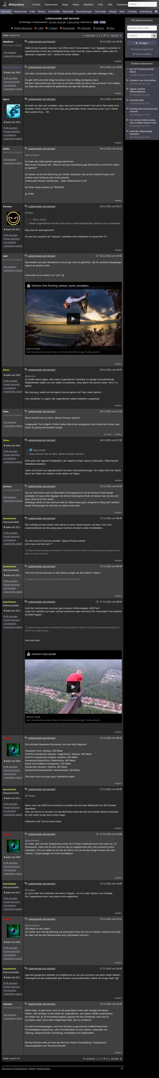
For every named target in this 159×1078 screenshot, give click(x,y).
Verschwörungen (84, 11)
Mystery (41, 11)
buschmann (9, 518)
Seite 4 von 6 (11, 35)
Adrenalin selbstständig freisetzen (142, 134)
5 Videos (53, 28)
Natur (122, 11)
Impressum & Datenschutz (14, 1068)
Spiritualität (68, 11)
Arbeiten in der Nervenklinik (142, 82)
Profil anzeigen (10, 78)
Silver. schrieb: (38, 219)
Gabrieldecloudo (12, 67)
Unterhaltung (146, 11)
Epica (6, 99)
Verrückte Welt (142, 102)
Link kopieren (9, 52)
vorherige (90, 35)
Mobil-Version (43, 1068)
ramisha (7, 1004)
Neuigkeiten (122, 4)
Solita (6, 148)
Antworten (86, 28)
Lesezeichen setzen (12, 56)
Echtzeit (36, 4)
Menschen (6, 11)
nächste (115, 35)
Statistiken (88, 4)
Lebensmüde (73, 22)
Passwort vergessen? (142, 49)
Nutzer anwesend (142, 20)
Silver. (6, 370)
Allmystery (16, 4)
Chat (100, 4)
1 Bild (40, 28)
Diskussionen (51, 4)
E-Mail (102, 22)
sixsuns (7, 486)
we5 (5, 256)
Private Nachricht (11, 82)
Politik (32, 11)
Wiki (110, 4)
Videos (75, 4)
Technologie (100, 11)
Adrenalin (61, 22)
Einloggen (143, 43)
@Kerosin (30, 376)
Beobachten (69, 28)
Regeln (32, 1068)
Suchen (100, 28)
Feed (96, 22)
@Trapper (30, 795)
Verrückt (52, 22)
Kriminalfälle (54, 11)
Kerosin (7, 206)
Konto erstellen (143, 54)
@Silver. (29, 212)
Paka (5, 411)
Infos (111, 28)
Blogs (65, 4)
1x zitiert (108, 434)
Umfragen (132, 11)
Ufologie (113, 11)
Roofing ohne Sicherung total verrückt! (142, 112)
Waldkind (8, 41)
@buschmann (32, 155)
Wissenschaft (20, 11)
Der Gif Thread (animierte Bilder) (142, 72)
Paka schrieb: (37, 450)
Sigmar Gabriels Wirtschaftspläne (142, 92)
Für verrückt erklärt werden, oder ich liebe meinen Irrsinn (142, 123)
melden (118, 61)
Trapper (7, 738)
